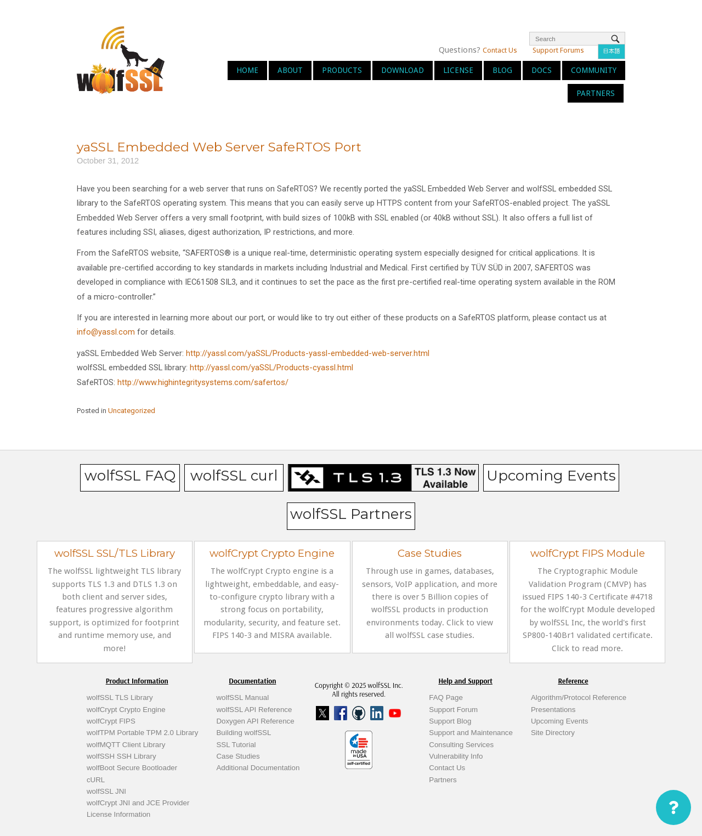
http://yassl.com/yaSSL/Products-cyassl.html (271, 367)
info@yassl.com (106, 332)
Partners (595, 93)
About (290, 70)
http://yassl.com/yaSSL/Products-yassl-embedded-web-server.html (307, 353)
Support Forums (558, 50)
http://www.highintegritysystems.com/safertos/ (202, 382)
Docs (541, 70)
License (458, 70)
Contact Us (500, 50)
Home (247, 70)
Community (593, 70)
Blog (502, 70)
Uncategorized (131, 410)
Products (342, 70)
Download (402, 70)
